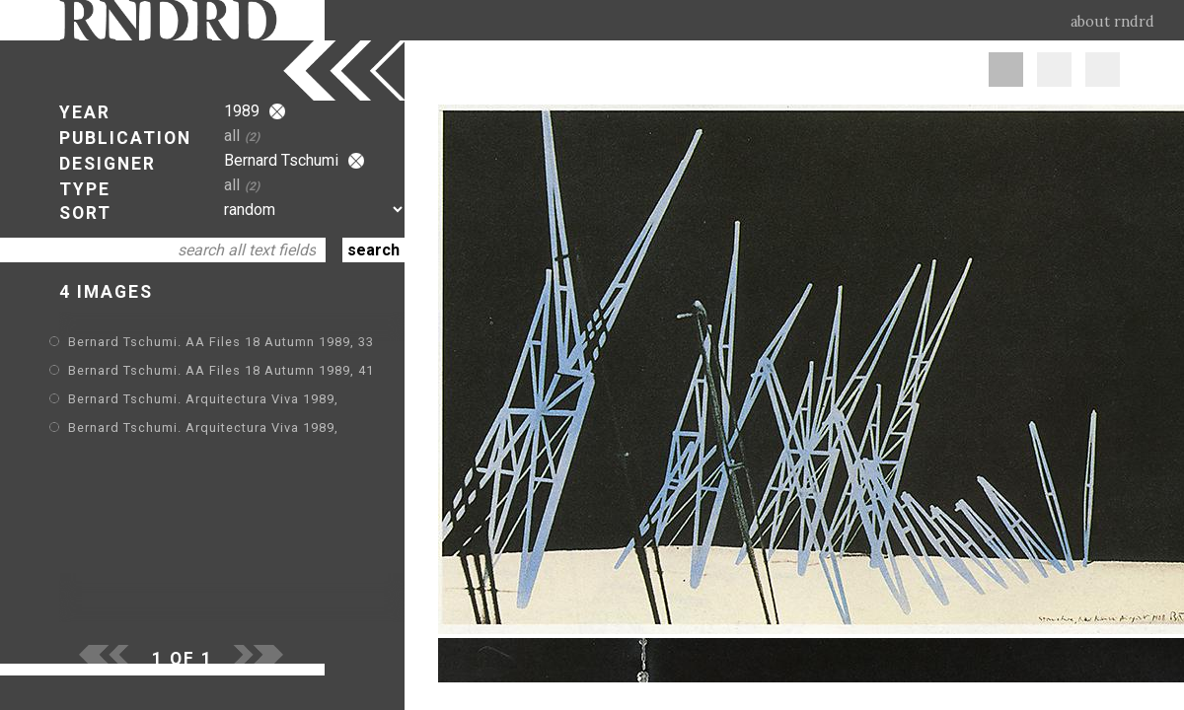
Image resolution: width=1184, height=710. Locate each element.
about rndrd (1112, 22)
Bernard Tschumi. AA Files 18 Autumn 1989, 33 (221, 341)
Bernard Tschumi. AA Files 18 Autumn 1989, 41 (221, 370)
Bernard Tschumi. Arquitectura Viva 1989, (203, 398)
